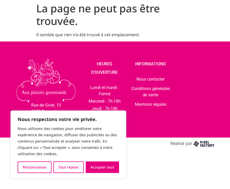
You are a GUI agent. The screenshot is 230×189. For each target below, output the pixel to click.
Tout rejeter (68, 167)
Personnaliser (34, 167)
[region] (68, 144)
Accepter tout (102, 167)
